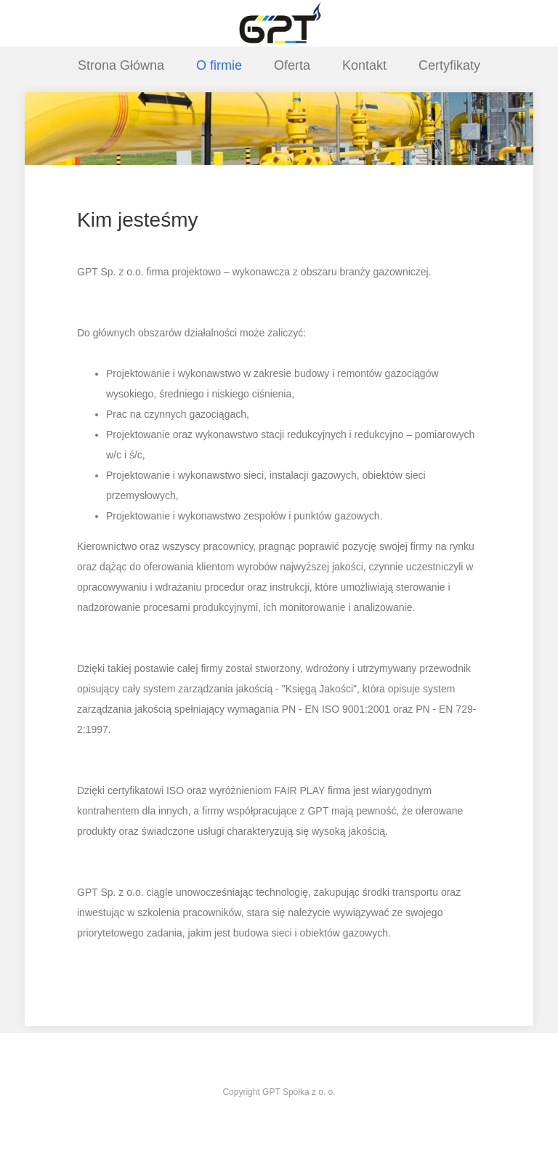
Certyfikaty (449, 65)
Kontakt (364, 65)
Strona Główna (121, 65)
